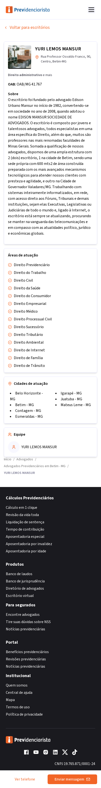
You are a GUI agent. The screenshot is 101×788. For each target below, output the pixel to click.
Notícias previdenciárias (25, 629)
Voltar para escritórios (27, 27)
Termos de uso (18, 707)
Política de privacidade (24, 714)
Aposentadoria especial (25, 536)
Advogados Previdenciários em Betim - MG (34, 466)
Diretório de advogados (25, 588)
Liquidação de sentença (25, 522)
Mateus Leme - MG (76, 405)
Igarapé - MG (71, 393)
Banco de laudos (19, 574)
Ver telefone (25, 779)
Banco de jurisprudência (25, 581)
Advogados (24, 459)
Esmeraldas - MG (29, 416)
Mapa (10, 700)
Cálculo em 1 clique (21, 507)
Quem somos (17, 685)
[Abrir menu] (91, 10)
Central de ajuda (19, 692)
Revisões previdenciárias (26, 659)
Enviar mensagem (72, 779)
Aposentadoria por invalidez (29, 544)
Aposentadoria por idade (26, 551)
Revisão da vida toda (22, 515)
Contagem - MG (28, 410)
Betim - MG (24, 405)
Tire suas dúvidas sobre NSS (28, 622)
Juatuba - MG (71, 399)
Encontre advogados (23, 614)
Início (7, 459)
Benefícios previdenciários (27, 652)
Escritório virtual (20, 596)
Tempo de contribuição (25, 529)
